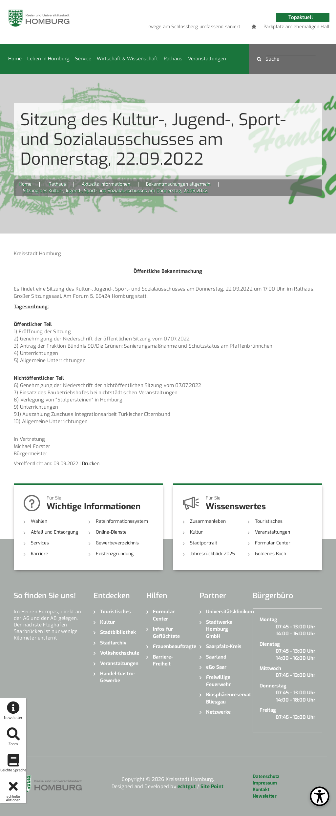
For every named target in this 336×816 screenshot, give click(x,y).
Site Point (211, 786)
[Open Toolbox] (319, 796)
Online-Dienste (111, 532)
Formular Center (272, 543)
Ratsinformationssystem (122, 521)
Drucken (90, 463)
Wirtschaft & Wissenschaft (127, 58)
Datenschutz (266, 776)
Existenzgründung (115, 554)
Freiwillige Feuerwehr (218, 680)
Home (15, 58)
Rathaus (173, 58)
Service (83, 58)
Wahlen (39, 521)
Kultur (196, 532)
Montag (268, 619)
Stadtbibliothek (118, 632)
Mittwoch (270, 668)
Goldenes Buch (270, 554)
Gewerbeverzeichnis (117, 543)
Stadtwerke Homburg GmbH (219, 629)
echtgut (187, 786)
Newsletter (265, 796)
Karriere (39, 554)
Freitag (268, 710)
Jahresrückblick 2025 (212, 554)
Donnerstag (273, 686)
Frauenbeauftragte (171, 646)
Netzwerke (218, 712)
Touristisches (269, 521)
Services (40, 543)
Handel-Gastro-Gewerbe (117, 677)
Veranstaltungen (207, 58)
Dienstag (270, 644)
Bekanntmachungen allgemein (178, 184)
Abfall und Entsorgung (54, 532)
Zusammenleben (208, 521)
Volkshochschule (118, 653)
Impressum (265, 783)
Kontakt (261, 789)
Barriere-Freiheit (163, 660)
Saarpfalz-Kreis (224, 646)
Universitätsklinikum (224, 611)
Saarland (216, 657)
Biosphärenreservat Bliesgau (224, 698)
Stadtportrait (203, 543)
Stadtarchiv (113, 643)
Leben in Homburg (48, 58)
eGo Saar (216, 667)
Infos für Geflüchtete (166, 632)
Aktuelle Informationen (106, 184)
